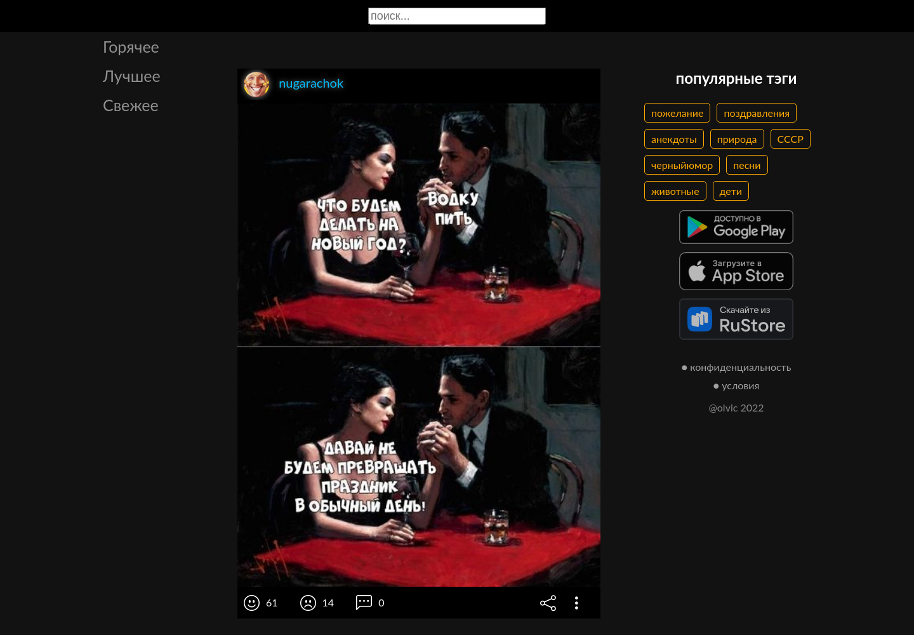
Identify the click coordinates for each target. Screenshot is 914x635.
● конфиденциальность (736, 367)
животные (675, 191)
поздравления (757, 113)
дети (731, 191)
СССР (791, 139)
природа (737, 139)
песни (746, 165)
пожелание (677, 113)
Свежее (131, 104)
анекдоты (674, 139)
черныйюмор (682, 165)
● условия (736, 385)
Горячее (131, 46)
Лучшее (132, 75)
